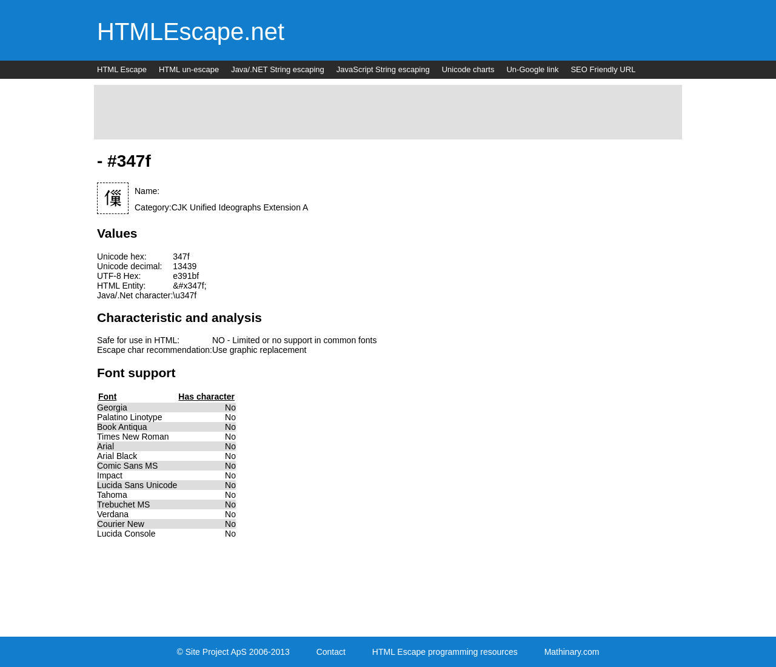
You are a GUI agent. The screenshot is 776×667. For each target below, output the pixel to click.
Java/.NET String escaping (277, 69)
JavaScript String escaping (383, 69)
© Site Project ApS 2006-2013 (233, 652)
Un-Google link (532, 69)
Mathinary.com (572, 652)
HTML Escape (122, 69)
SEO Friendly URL (602, 69)
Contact (331, 652)
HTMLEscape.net (190, 31)
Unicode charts (468, 69)
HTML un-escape (189, 69)
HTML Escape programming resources (445, 652)
